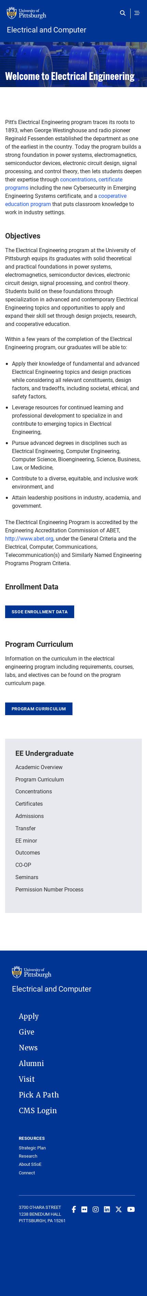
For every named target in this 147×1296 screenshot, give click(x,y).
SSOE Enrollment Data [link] (40, 611)
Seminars (26, 877)
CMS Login (38, 1110)
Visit (27, 1079)
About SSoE (30, 1164)
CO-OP (23, 864)
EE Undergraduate (44, 753)
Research (28, 1156)
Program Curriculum (39, 708)
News (28, 1047)
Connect (27, 1173)
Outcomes (27, 852)
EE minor (26, 840)
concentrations (78, 179)
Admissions (29, 815)
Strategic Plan (32, 1148)
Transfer (25, 828)
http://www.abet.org (29, 538)
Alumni (31, 1063)
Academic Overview (39, 766)
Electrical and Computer (46, 29)
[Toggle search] (124, 13)
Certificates (29, 803)
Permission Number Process (49, 889)
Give (26, 1032)
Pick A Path (39, 1095)
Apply (29, 1016)
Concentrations (33, 791)
